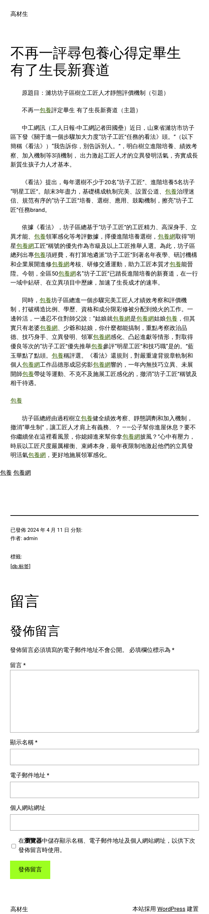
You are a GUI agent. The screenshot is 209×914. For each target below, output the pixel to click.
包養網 (166, 236)
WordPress (171, 909)
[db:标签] (20, 566)
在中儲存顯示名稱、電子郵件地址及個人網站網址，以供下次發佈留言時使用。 (106, 845)
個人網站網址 (27, 808)
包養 (45, 110)
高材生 (19, 14)
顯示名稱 (23, 742)
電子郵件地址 (29, 775)
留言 (18, 665)
